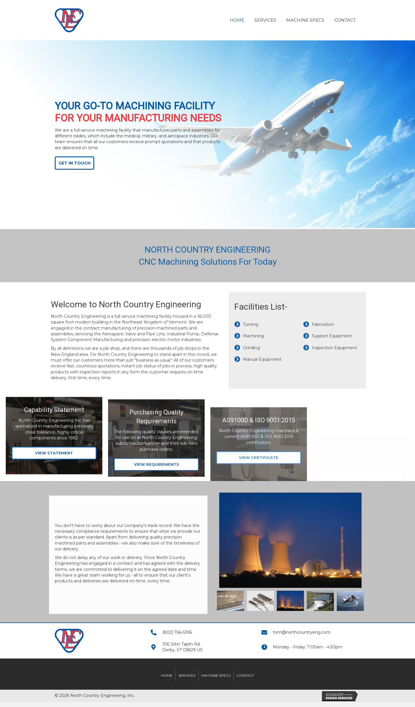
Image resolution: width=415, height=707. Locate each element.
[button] (72, 163)
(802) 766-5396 (177, 632)
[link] (237, 19)
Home (166, 675)
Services (186, 675)
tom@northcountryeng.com (302, 632)
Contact (245, 675)
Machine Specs (216, 675)
